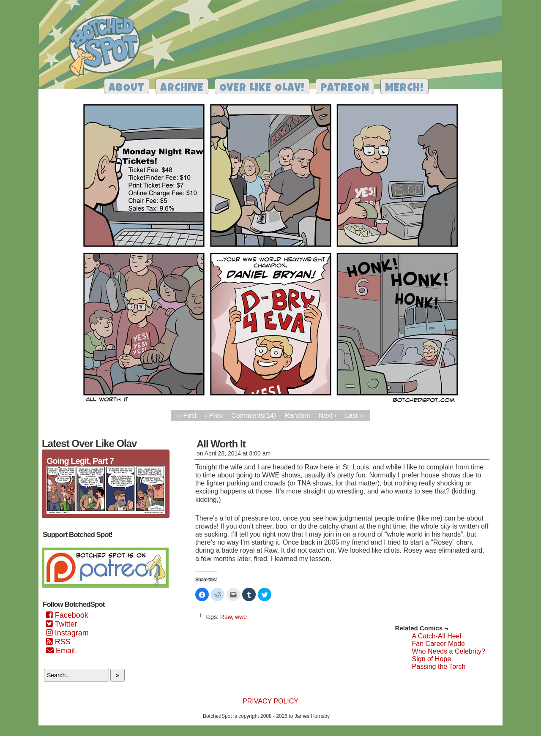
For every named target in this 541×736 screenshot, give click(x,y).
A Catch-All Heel (437, 636)
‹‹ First (186, 415)
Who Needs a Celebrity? (448, 651)
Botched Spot (107, 47)
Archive (182, 88)
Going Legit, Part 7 (80, 461)
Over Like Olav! (262, 88)
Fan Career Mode (438, 643)
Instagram (67, 633)
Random (297, 415)
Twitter (61, 624)
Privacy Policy (270, 701)
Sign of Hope (431, 658)
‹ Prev (214, 415)
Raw (226, 616)
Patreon (344, 88)
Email (60, 650)
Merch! (404, 88)
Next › (328, 415)
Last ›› (354, 415)
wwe (241, 616)
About (127, 88)
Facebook (67, 615)
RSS (58, 642)
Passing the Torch (439, 666)
